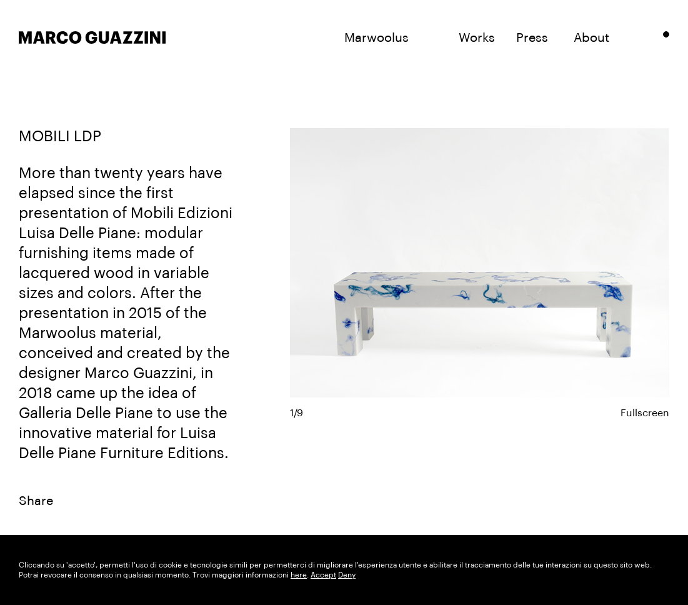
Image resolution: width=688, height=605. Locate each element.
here (299, 575)
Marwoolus (376, 38)
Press (532, 38)
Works (477, 38)
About (591, 38)
